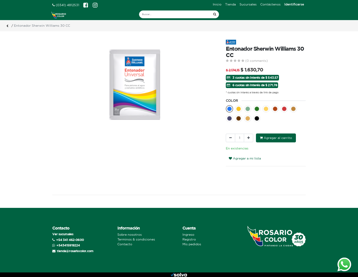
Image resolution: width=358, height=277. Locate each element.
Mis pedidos (191, 244)
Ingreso (188, 234)
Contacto (124, 244)
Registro (189, 239)
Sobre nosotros (129, 234)
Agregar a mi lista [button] (245, 158)
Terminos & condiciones (136, 239)
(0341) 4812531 (65, 5)
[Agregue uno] (248, 138)
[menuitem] (217, 4)
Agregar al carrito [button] (276, 138)
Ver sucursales (62, 234)
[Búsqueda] (215, 14)
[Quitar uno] (230, 138)
